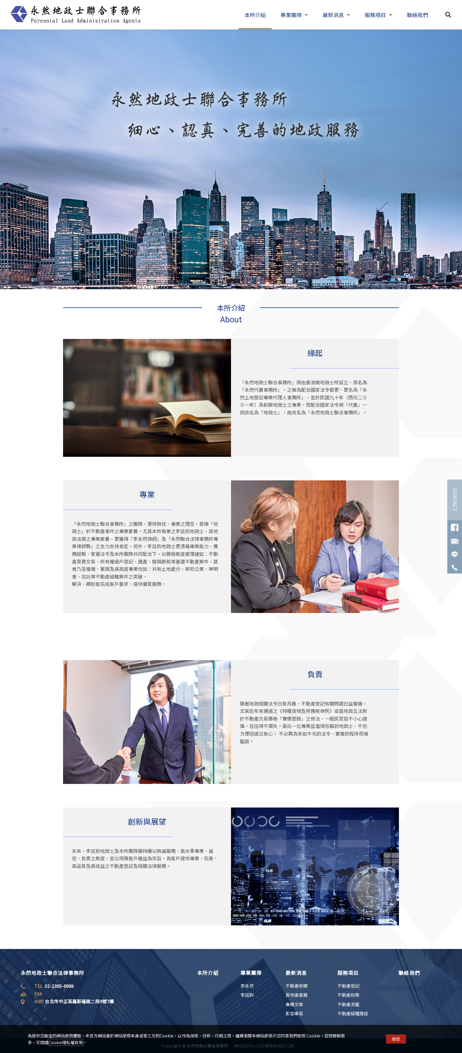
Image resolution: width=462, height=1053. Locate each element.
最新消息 (336, 14)
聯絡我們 (417, 15)
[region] (231, 159)
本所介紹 (255, 15)
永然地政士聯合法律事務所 (52, 972)
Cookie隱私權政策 (65, 1042)
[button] (448, 15)
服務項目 (378, 14)
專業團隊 (294, 14)
